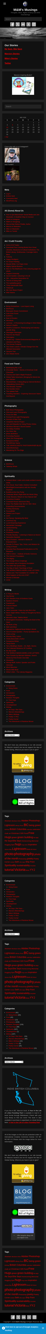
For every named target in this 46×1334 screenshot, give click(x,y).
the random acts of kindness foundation (20, 563)
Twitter (18, 24)
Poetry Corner (14, 719)
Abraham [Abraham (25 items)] (8, 821)
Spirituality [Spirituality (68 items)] (10, 865)
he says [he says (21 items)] (35, 837)
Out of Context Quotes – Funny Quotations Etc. (23, 632)
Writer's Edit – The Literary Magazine (19, 672)
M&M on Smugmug (13, 222)
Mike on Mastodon (12, 229)
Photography (10, 695)
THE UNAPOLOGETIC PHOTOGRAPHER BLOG (23, 445)
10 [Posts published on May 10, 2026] (7, 127)
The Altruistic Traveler (14, 387)
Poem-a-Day (10, 634)
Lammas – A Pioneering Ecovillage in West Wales (23, 323)
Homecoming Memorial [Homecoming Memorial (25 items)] (30, 841)
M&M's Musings (25, 10)
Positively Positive (12, 532)
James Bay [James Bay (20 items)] (8, 849)
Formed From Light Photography (17, 417)
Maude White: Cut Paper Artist (17, 264)
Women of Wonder (13, 577)
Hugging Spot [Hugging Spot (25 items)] (9, 845)
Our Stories (11, 45)
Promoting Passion (13, 436)
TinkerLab (9, 288)
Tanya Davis (10, 643)
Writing (8, 707)
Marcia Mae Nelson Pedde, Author (18, 224)
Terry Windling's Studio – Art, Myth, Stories (21, 646)
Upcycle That (11, 351)
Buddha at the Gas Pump (15, 492)
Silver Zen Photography (14, 438)
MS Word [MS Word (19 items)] (33, 849)
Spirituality (10, 702)
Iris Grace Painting (12, 262)
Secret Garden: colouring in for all (18, 276)
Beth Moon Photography (14, 410)
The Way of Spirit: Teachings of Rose (19, 568)
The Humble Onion (13, 389)
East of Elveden (11, 318)
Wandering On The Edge (15, 450)
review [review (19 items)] (12, 862)
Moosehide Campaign (14, 525)
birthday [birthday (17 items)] (7, 829)
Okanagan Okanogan (13, 332)
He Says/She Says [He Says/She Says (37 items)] (13, 841)
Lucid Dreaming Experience (16, 523)
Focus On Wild (11, 414)
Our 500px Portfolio (13, 429)
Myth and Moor (11, 627)
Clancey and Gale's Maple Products (19, 375)
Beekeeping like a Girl (14, 368)
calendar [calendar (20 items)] (29, 829)
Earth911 (9, 316)
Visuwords (10, 660)
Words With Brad (12, 670)
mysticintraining (11, 528)
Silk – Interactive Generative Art (17, 278)
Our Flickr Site (11, 431)
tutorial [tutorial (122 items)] (9, 869)
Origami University (12, 273)
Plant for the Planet (13, 335)
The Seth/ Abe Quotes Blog (16, 566)
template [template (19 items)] (33, 865)
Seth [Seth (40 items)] (17, 862)
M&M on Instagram (13, 219)
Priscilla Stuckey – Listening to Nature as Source (23, 535)
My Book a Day (11, 624)
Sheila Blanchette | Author (15, 639)
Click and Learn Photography (16, 412)
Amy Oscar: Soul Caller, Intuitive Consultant (21, 485)
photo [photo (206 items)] (9, 854)
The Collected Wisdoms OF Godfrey (19, 648)
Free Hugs (12, 700)
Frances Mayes (11, 605)
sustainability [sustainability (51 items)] (23, 865)
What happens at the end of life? (17, 575)
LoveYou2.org (11, 521)
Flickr (23, 24)
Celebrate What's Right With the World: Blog (22, 494)
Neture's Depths (12, 325)
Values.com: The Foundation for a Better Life (22, 573)
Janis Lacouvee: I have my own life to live (21, 610)
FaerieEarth (10, 603)
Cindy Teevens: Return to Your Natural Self (21, 497)
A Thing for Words (12, 594)
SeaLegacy (10, 337)
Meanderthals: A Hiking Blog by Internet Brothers (23, 382)
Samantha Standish (13, 537)
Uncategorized (11, 705)
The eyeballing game (13, 283)
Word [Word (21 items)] (27, 870)
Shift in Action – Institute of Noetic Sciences (21, 554)
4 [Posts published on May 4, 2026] (12, 125)
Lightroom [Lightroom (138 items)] (19, 848)
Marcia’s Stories (12, 54)
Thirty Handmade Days (14, 285)
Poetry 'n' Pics (14, 717)
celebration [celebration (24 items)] (36, 829)
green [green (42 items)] (14, 837)
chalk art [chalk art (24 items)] (8, 833)
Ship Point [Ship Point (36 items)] (30, 862)
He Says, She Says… (16, 710)
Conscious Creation (13, 499)
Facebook (12, 24)
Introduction (10, 693)
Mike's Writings (14, 714)
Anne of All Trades (12, 245)
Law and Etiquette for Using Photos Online (21, 424)
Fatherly (9, 257)
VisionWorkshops (12, 448)
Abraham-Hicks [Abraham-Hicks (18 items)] (16, 821)
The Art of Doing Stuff (13, 281)
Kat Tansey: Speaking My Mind (17, 518)
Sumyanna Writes (12, 441)
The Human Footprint (13, 344)
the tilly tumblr (11, 651)
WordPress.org (11, 201)
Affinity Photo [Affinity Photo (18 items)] (19, 825)
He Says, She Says (13, 49)
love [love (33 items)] (28, 849)
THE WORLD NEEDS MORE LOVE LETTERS (22, 570)
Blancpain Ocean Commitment (17, 311)
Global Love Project (13, 513)
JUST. (8, 516)
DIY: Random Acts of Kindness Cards (19, 598)
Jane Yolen (10, 608)
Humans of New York (13, 419)
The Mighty (10, 558)
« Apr (6, 137)
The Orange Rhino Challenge (16, 561)
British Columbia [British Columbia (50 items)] (18, 829)
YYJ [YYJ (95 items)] (32, 869)
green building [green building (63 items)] (25, 837)
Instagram (34, 24)
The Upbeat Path (12, 391)
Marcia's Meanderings (16, 712)
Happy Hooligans (12, 259)
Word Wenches (11, 667)
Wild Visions (10, 292)
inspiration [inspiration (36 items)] (32, 844)
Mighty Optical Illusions (14, 266)
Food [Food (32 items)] (26, 833)
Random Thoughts (12, 698)
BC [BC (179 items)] (26, 825)
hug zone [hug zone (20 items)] (24, 844)
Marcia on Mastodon (13, 226)
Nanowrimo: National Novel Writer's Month (21, 629)
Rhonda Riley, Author (13, 636)
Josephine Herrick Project (15, 422)
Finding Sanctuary (12, 509)
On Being (9, 530)
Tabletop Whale (11, 466)
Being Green (13, 688)
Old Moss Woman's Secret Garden (18, 426)
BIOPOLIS (10, 309)
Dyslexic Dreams (12, 601)
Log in (8, 194)
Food (8, 691)
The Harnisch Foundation (15, 556)
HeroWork (9, 320)
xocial (8, 580)
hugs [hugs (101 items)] (18, 844)
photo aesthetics (12, 433)
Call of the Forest (12, 313)
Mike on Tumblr (11, 231)
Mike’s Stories (11, 58)
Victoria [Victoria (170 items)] (19, 870)
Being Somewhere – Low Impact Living (20, 306)
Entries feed (10, 196)
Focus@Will (10, 511)
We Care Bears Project (14, 290)
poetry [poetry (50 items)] (30, 858)
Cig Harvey (10, 596)
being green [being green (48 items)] (35, 825)
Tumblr (28, 24)
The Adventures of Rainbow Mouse (21, 721)
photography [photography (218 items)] (24, 854)
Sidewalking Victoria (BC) (15, 384)
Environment (10, 686)
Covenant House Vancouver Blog (18, 502)
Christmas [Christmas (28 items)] (15, 833)
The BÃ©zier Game (13, 443)
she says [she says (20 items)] (22, 862)
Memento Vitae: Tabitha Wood (16, 617)
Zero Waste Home (12, 354)
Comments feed (12, 198)
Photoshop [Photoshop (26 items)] (23, 859)
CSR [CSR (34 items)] (21, 833)
